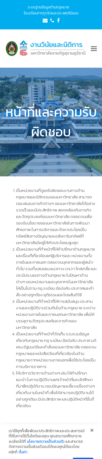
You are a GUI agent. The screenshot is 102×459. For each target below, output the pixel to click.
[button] (94, 48)
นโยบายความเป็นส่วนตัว (45, 449)
